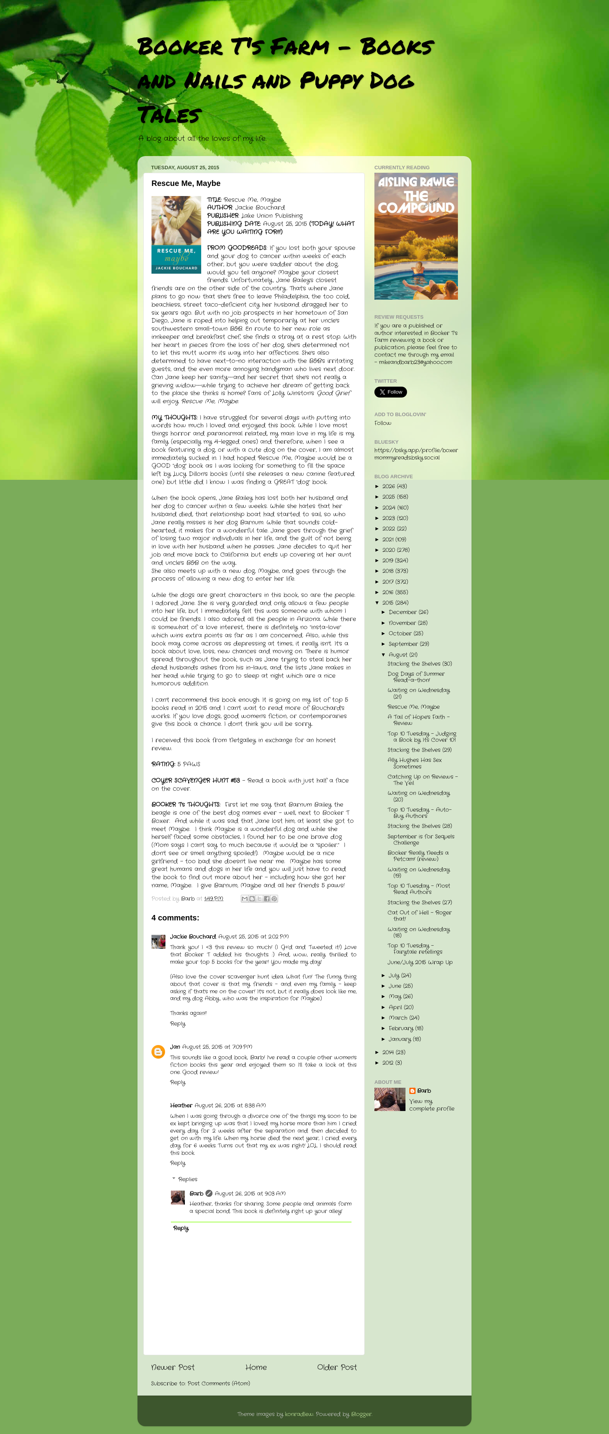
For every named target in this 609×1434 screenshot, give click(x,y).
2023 (390, 518)
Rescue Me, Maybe (414, 707)
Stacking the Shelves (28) (420, 826)
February (402, 1028)
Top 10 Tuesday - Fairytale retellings (415, 949)
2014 (389, 1052)
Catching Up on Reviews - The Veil (423, 780)
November (403, 623)
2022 (390, 529)
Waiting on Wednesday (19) (419, 873)
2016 (389, 592)
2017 (389, 582)
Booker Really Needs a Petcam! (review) (418, 856)
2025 (390, 497)
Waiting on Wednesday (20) (419, 796)
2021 (389, 539)
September (404, 644)
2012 (389, 1063)
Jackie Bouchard (193, 937)
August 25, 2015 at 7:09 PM (217, 1047)
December (404, 612)
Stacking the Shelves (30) (420, 664)
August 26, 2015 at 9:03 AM (250, 1194)
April (396, 1007)
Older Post (337, 1368)
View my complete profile (431, 1105)
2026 (390, 486)
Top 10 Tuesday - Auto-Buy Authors (420, 813)
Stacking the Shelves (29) (420, 750)
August (399, 655)
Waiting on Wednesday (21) (419, 693)
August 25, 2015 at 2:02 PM (253, 937)
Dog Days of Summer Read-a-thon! (416, 677)
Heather (181, 1105)
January (401, 1039)
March (399, 1018)
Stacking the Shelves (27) (420, 902)
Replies (187, 1179)
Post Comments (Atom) (219, 1383)
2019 (389, 560)
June (396, 986)
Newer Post (173, 1368)
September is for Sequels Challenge (421, 840)
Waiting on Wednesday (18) (419, 932)
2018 (389, 571)
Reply (177, 1024)
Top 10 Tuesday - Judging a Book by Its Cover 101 (422, 737)
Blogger (361, 1414)
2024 (390, 508)
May (396, 996)
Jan (175, 1047)
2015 (389, 603)
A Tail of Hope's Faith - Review (419, 720)
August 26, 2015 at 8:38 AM (230, 1105)
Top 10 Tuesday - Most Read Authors (419, 889)
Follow (383, 423)
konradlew (299, 1414)
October (401, 633)
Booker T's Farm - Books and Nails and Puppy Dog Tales (284, 79)
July (395, 975)
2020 (390, 550)
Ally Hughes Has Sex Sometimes (415, 763)
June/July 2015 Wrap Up (420, 962)
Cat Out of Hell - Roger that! (420, 916)
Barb (196, 1194)
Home (256, 1368)
